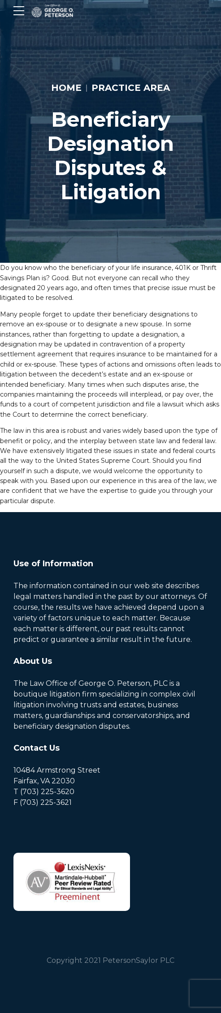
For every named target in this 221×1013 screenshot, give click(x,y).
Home (66, 87)
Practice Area (130, 87)
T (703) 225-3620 (43, 791)
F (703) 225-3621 (42, 802)
